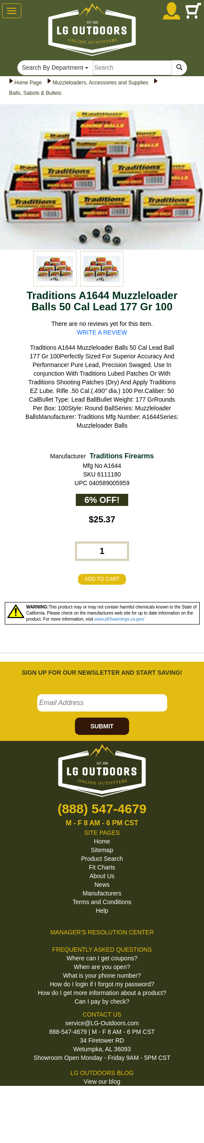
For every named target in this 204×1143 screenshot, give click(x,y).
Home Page (28, 83)
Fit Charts (102, 867)
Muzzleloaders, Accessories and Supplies (100, 83)
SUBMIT (102, 726)
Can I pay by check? (102, 1001)
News (102, 884)
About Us (102, 876)
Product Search (102, 858)
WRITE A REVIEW (102, 332)
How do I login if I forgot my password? (102, 984)
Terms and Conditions (102, 901)
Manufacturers (102, 893)
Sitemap (102, 850)
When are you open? (102, 966)
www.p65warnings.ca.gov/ (119, 619)
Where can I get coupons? (102, 958)
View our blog (102, 1081)
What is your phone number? (102, 975)
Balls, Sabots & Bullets (35, 93)
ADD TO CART (102, 579)
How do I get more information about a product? (102, 992)
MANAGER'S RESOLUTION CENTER (102, 932)
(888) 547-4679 (102, 809)
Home (102, 841)
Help (102, 910)
